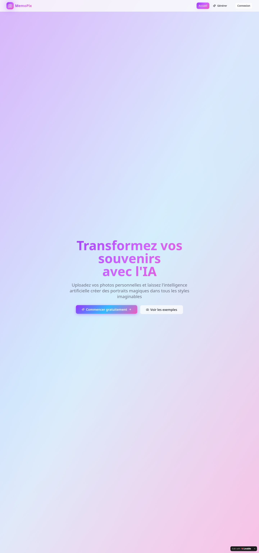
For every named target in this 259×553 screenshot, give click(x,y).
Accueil (203, 5)
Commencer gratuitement (106, 309)
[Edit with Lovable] (241, 549)
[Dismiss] (255, 549)
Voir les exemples (161, 309)
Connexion (243, 5)
